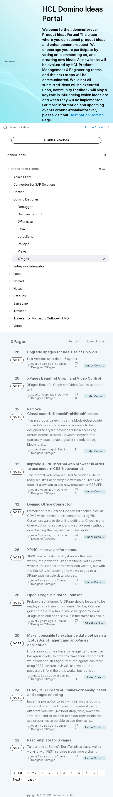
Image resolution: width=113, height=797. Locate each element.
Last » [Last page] (32, 779)
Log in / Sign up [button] (97, 127)
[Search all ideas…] (33, 127)
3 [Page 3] (57, 773)
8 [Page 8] (94, 773)
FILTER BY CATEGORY (23, 169)
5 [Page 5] (72, 773)
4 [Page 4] (64, 773)
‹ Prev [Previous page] (32, 773)
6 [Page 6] (79, 773)
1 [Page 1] (42, 773)
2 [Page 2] (50, 773)
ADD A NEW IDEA (56, 140)
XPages (50, 367)
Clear (102, 169)
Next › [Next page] (17, 779)
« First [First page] (17, 773)
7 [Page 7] (86, 773)
